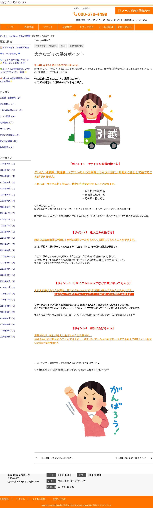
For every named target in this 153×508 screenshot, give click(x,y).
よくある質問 (106, 27)
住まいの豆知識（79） (10, 135)
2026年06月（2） (8, 164)
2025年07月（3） (8, 182)
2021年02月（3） (8, 275)
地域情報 (53, 46)
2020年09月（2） (8, 306)
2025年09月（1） (8, 176)
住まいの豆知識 (76, 46)
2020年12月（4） (8, 287)
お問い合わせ (125, 27)
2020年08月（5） (8, 312)
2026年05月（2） (8, 170)
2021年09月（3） (8, 232)
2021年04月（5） (8, 262)
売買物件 (67, 27)
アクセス (48, 27)
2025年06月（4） (8, 188)
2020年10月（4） (8, 300)
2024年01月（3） (8, 195)
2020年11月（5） (8, 293)
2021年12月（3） (8, 213)
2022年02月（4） (8, 201)
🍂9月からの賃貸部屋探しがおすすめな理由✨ (15, 80)
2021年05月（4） (8, 256)
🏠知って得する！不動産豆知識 (14, 47)
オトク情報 (40, 46)
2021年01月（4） (8, 281)
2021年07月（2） (8, 244)
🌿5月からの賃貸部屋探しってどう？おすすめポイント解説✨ (15, 70)
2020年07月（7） (8, 318)
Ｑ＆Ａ (63, 46)
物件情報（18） (7, 147)
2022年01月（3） (8, 207)
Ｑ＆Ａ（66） (6, 129)
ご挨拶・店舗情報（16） (11, 98)
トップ (9, 27)
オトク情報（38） (8, 116)
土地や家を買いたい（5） (11, 110)
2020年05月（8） (8, 330)
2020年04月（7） (8, 337)
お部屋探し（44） (8, 104)
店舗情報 (29, 27)
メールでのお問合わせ (134, 10)
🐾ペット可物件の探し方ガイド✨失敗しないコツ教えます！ (14, 61)
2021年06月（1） (8, 250)
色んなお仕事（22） (9, 141)
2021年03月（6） (8, 269)
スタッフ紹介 (86, 27)
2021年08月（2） (8, 238)
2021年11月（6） (8, 219)
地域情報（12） (7, 122)
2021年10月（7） (8, 225)
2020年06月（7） (8, 324)
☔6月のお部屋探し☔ (10, 53)
